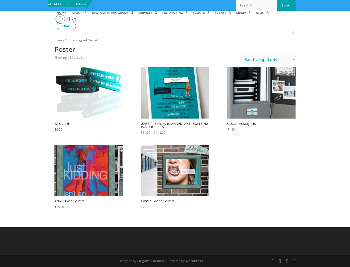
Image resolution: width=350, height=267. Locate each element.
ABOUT (77, 13)
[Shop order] (268, 59)
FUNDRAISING (172, 13)
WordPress (194, 261)
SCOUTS (199, 13)
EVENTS (220, 13)
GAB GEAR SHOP (58, 4)
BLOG (260, 13)
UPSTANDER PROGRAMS (110, 13)
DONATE (66, 26)
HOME (61, 13)
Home (58, 40)
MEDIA (241, 13)
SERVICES (145, 13)
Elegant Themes (150, 261)
